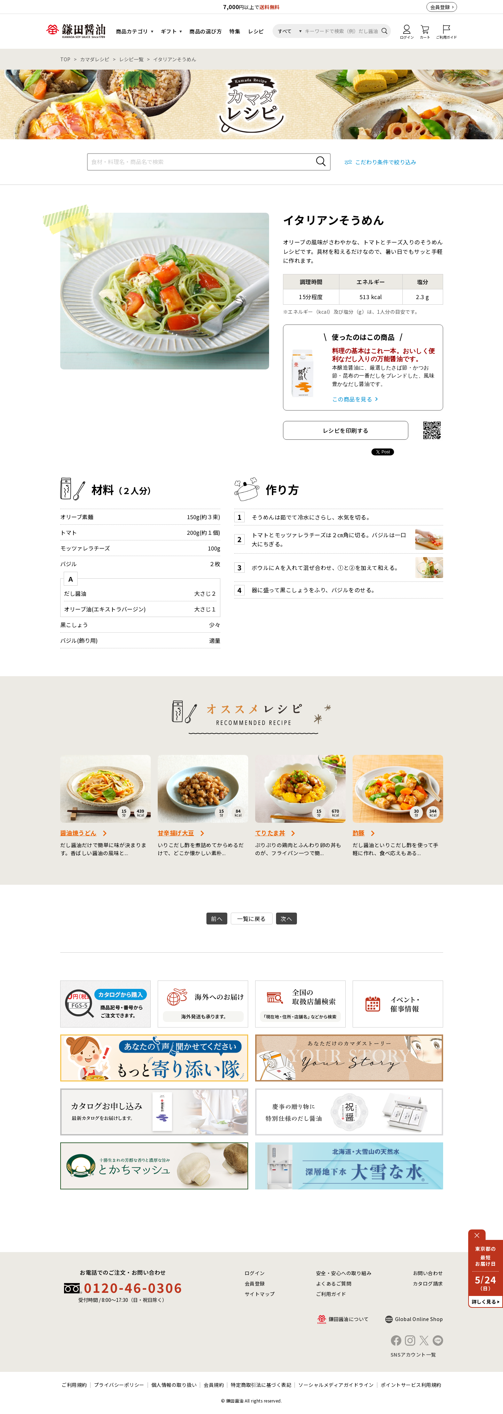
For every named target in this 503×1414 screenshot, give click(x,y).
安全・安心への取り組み (344, 1273)
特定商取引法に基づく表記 (261, 1384)
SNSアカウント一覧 (413, 1354)
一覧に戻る (251, 918)
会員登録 (440, 6)
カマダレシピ (94, 59)
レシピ (256, 31)
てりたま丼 (270, 832)
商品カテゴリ (132, 31)
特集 (234, 31)
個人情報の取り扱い (174, 1384)
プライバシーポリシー (119, 1384)
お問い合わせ (428, 1273)
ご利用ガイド (331, 1293)
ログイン (255, 1273)
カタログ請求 (428, 1283)
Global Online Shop (419, 1318)
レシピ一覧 (131, 59)
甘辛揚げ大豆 (176, 832)
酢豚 (359, 832)
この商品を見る (352, 399)
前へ (216, 918)
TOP (65, 59)
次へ (286, 918)
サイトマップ (260, 1293)
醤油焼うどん (78, 832)
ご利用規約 (74, 1384)
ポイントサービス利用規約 (411, 1384)
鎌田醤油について (349, 1318)
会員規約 (214, 1384)
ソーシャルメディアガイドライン (336, 1384)
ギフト (169, 31)
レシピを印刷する (346, 430)
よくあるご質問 (334, 1283)
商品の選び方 (205, 31)
